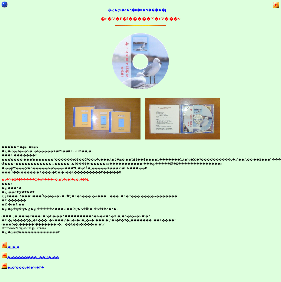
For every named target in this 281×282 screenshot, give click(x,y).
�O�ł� (10, 247)
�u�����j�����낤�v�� (30, 257)
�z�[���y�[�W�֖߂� (23, 267)
